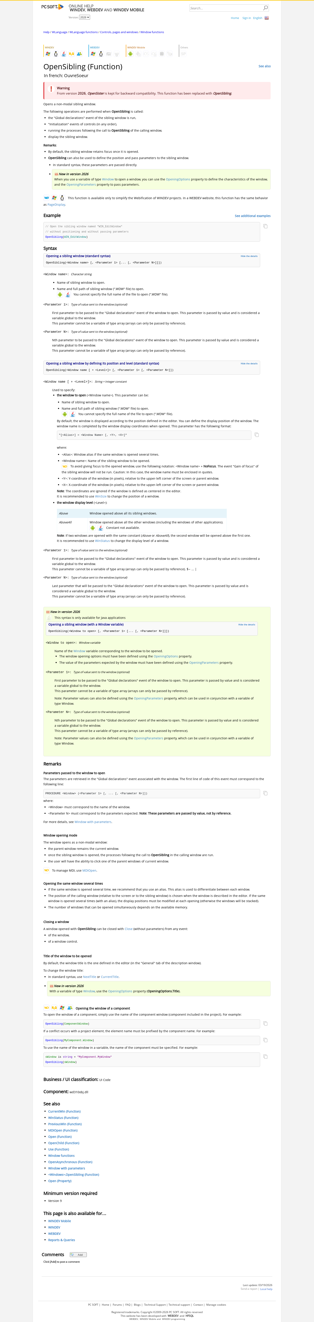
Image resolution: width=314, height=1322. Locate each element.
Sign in (246, 18)
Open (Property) (59, 1182)
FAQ (127, 1304)
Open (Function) (60, 1138)
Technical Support (155, 1304)
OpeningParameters (81, 184)
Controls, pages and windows (119, 32)
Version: (74, 17)
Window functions (152, 32)
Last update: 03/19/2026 (257, 1286)
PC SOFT (93, 1304)
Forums (117, 1304)
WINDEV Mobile (59, 1222)
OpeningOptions (178, 179)
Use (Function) (58, 1151)
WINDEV (54, 1229)
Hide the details (249, 256)
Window (108, 179)
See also (265, 66)
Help (46, 32)
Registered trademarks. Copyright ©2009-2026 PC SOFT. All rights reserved (157, 1311)
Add (76, 1256)
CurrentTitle (110, 977)
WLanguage (59, 32)
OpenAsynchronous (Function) (70, 1163)
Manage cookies (216, 1304)
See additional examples (253, 216)
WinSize (101, 497)
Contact (198, 1304)
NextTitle (89, 977)
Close (129, 929)
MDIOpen (89, 871)
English (257, 18)
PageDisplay (56, 204)
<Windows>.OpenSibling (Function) (73, 1176)
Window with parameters (93, 822)
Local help (266, 1290)
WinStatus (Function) (63, 1119)
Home (235, 18)
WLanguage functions (84, 32)
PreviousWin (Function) (65, 1125)
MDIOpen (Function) (62, 1132)
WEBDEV (54, 1235)
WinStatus (102, 541)
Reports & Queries (61, 1241)
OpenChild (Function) (63, 1144)
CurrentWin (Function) (64, 1113)
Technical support (179, 1304)
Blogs (137, 1304)
